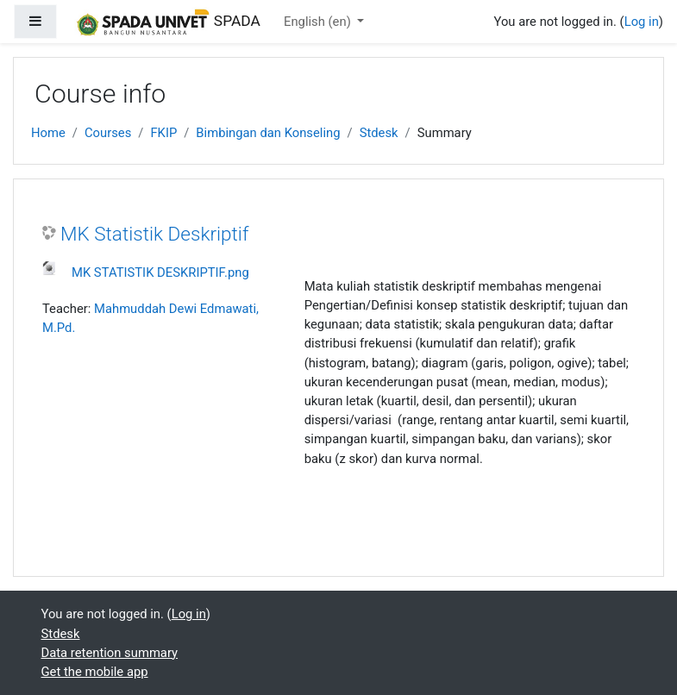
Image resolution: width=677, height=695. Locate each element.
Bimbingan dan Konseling (268, 133)
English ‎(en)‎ (319, 21)
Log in (641, 21)
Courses (108, 133)
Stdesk (379, 133)
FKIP (163, 133)
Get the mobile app (94, 671)
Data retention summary (110, 653)
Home (48, 133)
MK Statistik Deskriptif (154, 234)
